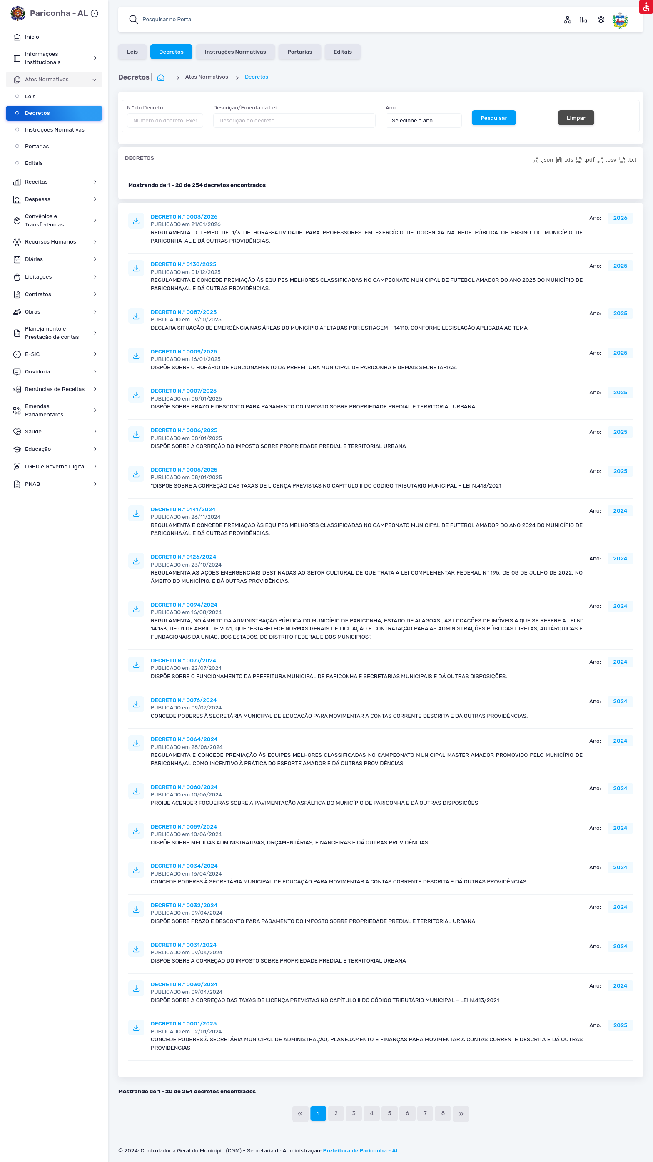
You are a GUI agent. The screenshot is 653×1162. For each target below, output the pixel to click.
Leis (132, 51)
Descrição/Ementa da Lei (245, 108)
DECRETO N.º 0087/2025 (184, 312)
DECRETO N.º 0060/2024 (184, 787)
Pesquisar (494, 117)
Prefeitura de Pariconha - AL (361, 1150)
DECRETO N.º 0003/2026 (184, 216)
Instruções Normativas (235, 51)
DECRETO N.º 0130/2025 (183, 264)
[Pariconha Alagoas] (620, 19)
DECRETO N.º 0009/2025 (184, 351)
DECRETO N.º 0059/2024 (184, 826)
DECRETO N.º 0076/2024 (184, 700)
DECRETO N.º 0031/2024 (184, 944)
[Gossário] (583, 19)
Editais (343, 51)
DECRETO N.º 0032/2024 (184, 905)
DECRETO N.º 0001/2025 (184, 1023)
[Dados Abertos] (601, 19)
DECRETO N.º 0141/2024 (183, 509)
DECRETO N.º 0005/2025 (184, 469)
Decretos (171, 51)
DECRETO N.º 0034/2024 (184, 865)
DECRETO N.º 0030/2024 (184, 984)
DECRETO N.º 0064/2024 (184, 739)
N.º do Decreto (145, 108)
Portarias (299, 51)
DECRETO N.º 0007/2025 (184, 390)
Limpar (576, 117)
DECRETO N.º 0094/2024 (184, 604)
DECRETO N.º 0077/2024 (183, 660)
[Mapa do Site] (568, 19)
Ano (391, 108)
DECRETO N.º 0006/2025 (184, 430)
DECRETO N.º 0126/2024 (183, 556)
